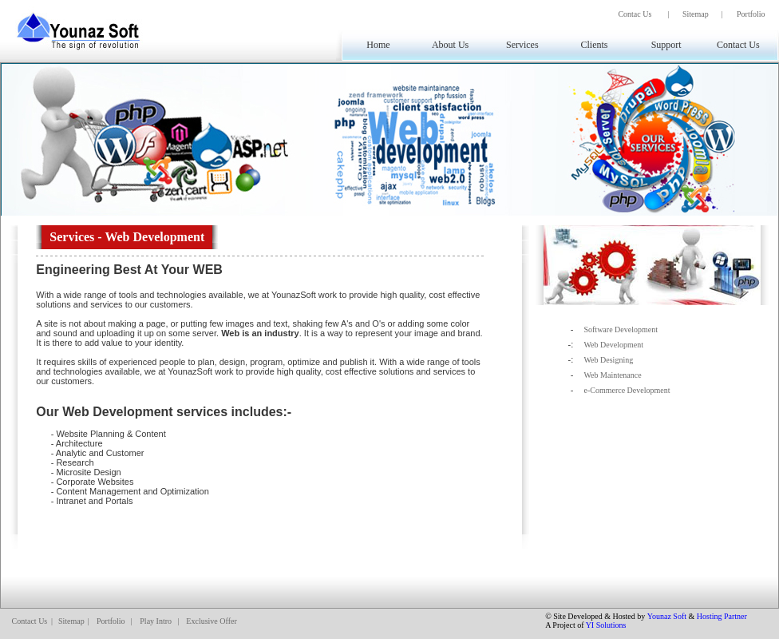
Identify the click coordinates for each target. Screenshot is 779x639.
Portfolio (751, 14)
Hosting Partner (722, 616)
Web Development (613, 344)
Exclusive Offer (211, 621)
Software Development (620, 329)
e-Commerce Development (626, 390)
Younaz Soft (666, 616)
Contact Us (738, 44)
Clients (593, 44)
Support (666, 44)
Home (378, 44)
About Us (450, 44)
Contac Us (634, 14)
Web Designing (608, 359)
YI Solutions (606, 625)
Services (522, 44)
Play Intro (156, 621)
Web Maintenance (612, 375)
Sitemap (695, 14)
